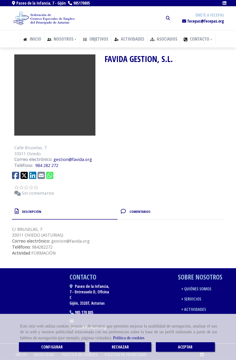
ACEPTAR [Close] (185, 347)
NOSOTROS (62, 39)
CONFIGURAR (52, 347)
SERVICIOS (192, 299)
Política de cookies (128, 338)
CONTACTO (198, 39)
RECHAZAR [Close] (120, 347)
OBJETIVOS (95, 39)
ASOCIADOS (163, 39)
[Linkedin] (224, 3)
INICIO (32, 39)
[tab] (65, 211)
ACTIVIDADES (129, 39)
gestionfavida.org (72, 159)
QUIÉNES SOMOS (197, 289)
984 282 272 (46, 165)
